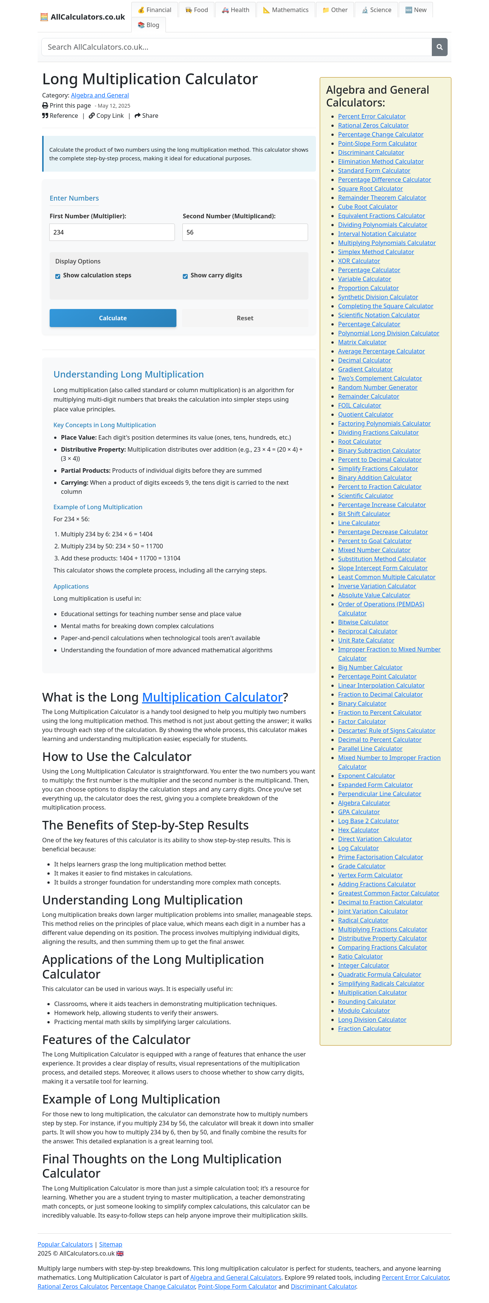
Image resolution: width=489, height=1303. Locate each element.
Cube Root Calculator (368, 206)
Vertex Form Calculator (370, 875)
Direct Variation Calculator (375, 839)
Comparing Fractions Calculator (382, 947)
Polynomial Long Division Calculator (388, 333)
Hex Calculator (358, 830)
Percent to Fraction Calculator (380, 487)
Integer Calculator (363, 965)
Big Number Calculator (370, 667)
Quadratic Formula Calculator (379, 974)
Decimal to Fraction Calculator (380, 902)
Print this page (66, 105)
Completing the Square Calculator (385, 306)
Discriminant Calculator (371, 152)
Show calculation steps (97, 275)
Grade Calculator (362, 866)
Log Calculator (358, 848)
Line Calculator (359, 523)
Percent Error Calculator (372, 116)
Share (146, 115)
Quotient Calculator (365, 414)
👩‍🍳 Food (196, 10)
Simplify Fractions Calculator (378, 468)
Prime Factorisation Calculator (380, 857)
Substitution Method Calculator (382, 559)
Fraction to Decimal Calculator (380, 694)
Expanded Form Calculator (375, 785)
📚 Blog (148, 25)
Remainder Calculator (368, 396)
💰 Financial (155, 10)
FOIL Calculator (359, 405)
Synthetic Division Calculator (378, 297)
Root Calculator (359, 441)
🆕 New (416, 10)
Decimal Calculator (364, 360)
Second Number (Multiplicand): (229, 216)
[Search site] (236, 47)
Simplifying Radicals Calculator (381, 983)
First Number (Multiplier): (88, 216)
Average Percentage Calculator (381, 351)
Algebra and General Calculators (235, 1277)
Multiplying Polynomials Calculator (387, 243)
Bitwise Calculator (363, 622)
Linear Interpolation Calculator (381, 685)
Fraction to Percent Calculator (380, 712)
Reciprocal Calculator (368, 631)
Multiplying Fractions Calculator (382, 929)
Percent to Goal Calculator (375, 541)
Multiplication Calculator (212, 697)
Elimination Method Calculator (381, 161)
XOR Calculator (359, 261)
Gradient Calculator (365, 369)
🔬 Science (376, 10)
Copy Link (106, 115)
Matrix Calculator (362, 342)
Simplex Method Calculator (376, 252)
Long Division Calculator (372, 1019)
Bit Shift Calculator (364, 514)
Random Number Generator (378, 387)
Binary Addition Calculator (375, 477)
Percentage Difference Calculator (384, 179)
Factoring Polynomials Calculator (384, 423)
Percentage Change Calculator (381, 134)
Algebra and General (100, 95)
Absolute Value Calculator (374, 595)
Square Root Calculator (370, 188)
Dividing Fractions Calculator (378, 432)
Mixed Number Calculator (374, 550)
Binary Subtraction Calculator (379, 450)
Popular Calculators (65, 1244)
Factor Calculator (362, 721)
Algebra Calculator (364, 803)
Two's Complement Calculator (380, 378)
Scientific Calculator (365, 496)
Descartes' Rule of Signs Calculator (387, 730)
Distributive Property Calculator (382, 938)
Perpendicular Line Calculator (379, 794)
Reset (245, 318)
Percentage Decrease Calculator (383, 532)
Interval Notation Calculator (377, 234)
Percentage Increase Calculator (382, 505)
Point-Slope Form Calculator (377, 143)
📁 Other (335, 10)
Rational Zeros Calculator (373, 125)
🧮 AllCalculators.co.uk (82, 17)
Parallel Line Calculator (370, 748)
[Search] (440, 47)
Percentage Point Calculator (377, 676)
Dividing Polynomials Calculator (382, 225)
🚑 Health (235, 10)
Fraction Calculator (364, 1028)
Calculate (113, 318)
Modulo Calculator (364, 1010)
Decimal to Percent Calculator (380, 739)
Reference (60, 115)
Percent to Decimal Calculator (380, 459)
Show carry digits (216, 275)
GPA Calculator (359, 812)
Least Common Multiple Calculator (387, 577)
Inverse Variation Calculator (377, 586)
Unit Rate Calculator (366, 640)
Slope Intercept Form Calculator (383, 568)
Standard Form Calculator (374, 170)
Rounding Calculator (367, 1001)
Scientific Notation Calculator (379, 315)
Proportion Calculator (368, 288)
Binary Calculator (362, 703)
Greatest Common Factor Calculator (388, 893)
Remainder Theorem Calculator (382, 197)
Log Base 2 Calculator (368, 821)
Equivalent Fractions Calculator (381, 216)
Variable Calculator (364, 279)
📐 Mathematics (285, 10)
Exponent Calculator (366, 776)
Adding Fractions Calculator (377, 884)
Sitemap (111, 1244)
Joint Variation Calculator (373, 911)
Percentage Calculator (369, 270)
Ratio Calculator (360, 956)
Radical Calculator (363, 920)
